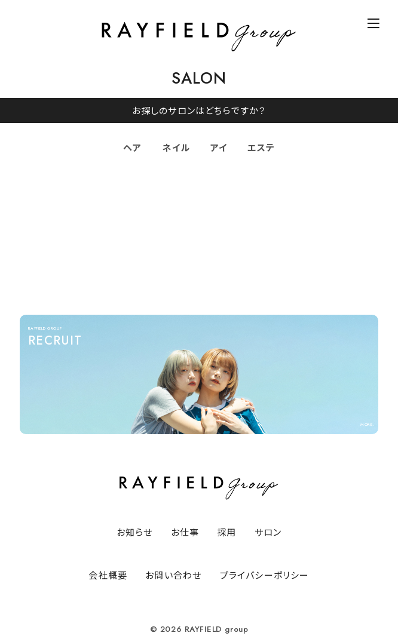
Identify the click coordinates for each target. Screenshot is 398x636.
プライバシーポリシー (265, 575)
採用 (226, 532)
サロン (268, 532)
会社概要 (107, 575)
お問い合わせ (173, 575)
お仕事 (185, 532)
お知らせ (135, 532)
